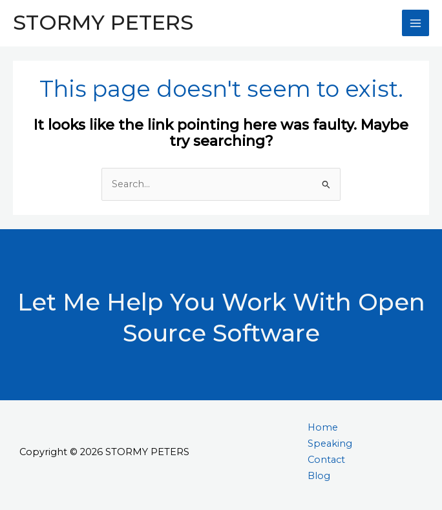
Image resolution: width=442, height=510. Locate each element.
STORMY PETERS (103, 22)
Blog (319, 476)
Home (323, 427)
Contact (326, 459)
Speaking (330, 443)
